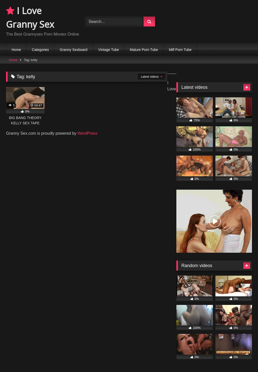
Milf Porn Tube (180, 50)
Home (16, 50)
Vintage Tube (108, 50)
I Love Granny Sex (30, 18)
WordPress (88, 133)
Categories (40, 50)
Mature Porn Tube (144, 50)
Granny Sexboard (73, 50)
